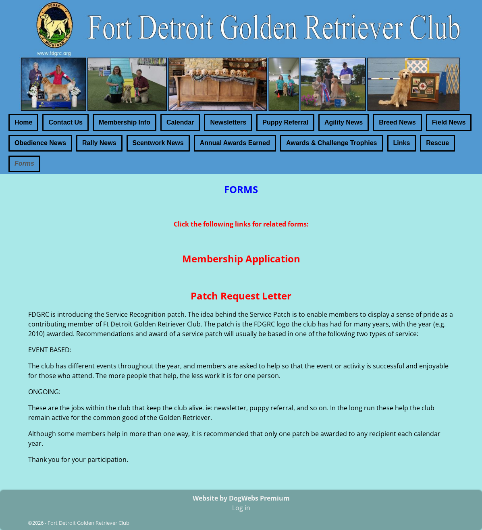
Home (23, 122)
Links (401, 142)
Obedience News (40, 142)
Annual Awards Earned (235, 142)
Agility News (343, 122)
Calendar (180, 122)
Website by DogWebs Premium (241, 498)
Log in (241, 507)
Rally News (99, 142)
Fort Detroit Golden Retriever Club (88, 522)
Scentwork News (158, 142)
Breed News (397, 122)
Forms (24, 163)
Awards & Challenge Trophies (331, 142)
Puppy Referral (285, 122)
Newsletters (228, 122)
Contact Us (65, 122)
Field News (449, 122)
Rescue (437, 142)
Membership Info (124, 122)
